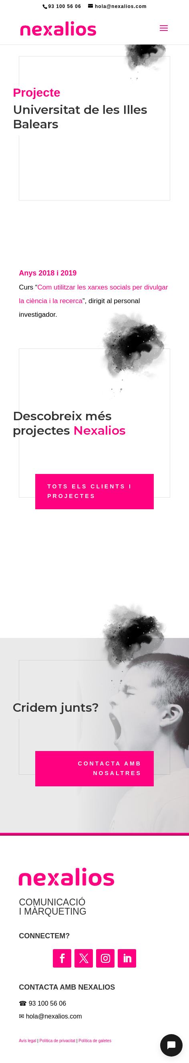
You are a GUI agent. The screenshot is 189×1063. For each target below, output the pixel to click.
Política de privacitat (58, 1041)
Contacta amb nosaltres (110, 768)
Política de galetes (94, 1041)
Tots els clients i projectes (89, 491)
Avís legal (27, 1041)
